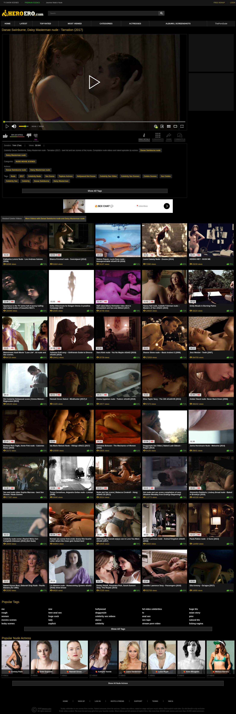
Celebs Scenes (150, 176)
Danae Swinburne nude (150, 150)
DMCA (170, 701)
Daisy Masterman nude (16, 155)
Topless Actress (66, 176)
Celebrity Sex (11, 181)
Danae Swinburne (41, 181)
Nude (13, 176)
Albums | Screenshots (178, 23)
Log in (98, 701)
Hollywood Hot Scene (86, 176)
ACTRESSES (135, 23)
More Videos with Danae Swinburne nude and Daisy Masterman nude (55, 219)
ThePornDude (221, 23)
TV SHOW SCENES (11, 2)
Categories (106, 23)
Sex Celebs (166, 176)
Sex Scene (49, 176)
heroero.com (46, 708)
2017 (22, 176)
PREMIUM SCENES (32, 2)
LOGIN (232, 2)
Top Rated (45, 23)
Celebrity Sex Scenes (130, 176)
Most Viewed (75, 23)
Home (8, 23)
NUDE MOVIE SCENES (25, 161)
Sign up (81, 701)
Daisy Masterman (61, 181)
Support (138, 701)
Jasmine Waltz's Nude (54, 2)
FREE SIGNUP (219, 2)
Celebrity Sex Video (108, 176)
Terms (155, 701)
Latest (23, 23)
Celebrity (26, 181)
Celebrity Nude (34, 176)
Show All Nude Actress (118, 683)
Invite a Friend (117, 701)
